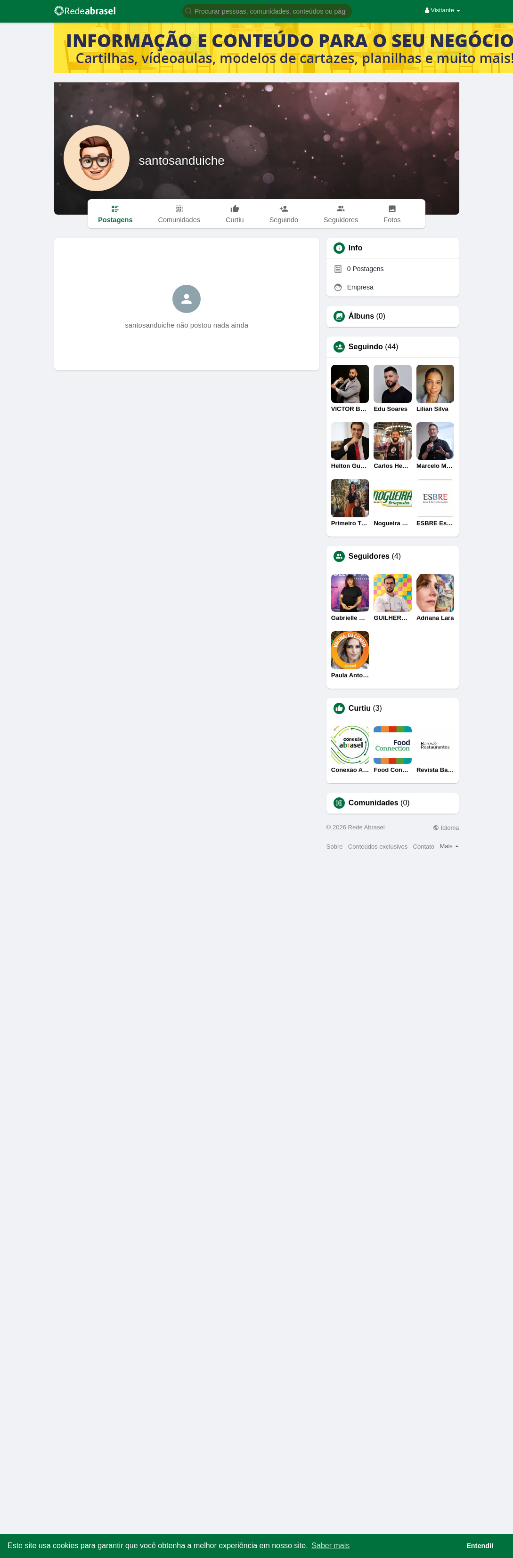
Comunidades (374, 803)
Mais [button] (449, 846)
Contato (424, 846)
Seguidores (369, 556)
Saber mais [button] (330, 1546)
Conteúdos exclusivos (377, 846)
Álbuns (361, 316)
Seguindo (366, 347)
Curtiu (360, 708)
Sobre (334, 846)
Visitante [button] (443, 10)
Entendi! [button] (480, 1546)
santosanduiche (182, 160)
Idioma (446, 828)
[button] (267, 10)
